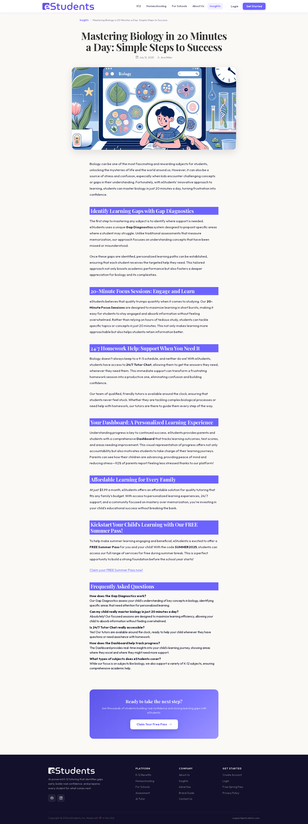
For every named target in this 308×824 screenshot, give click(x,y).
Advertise (185, 787)
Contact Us (185, 799)
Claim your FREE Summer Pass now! (116, 570)
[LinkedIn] (60, 798)
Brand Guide (186, 793)
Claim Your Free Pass (154, 724)
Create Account (232, 775)
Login (234, 6)
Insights (215, 6)
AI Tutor (140, 799)
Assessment (143, 793)
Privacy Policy (231, 793)
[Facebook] (51, 798)
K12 (139, 6)
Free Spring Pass (233, 787)
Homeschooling (156, 6)
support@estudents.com (246, 818)
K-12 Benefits (143, 775)
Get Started (254, 6)
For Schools (179, 6)
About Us (198, 6)
